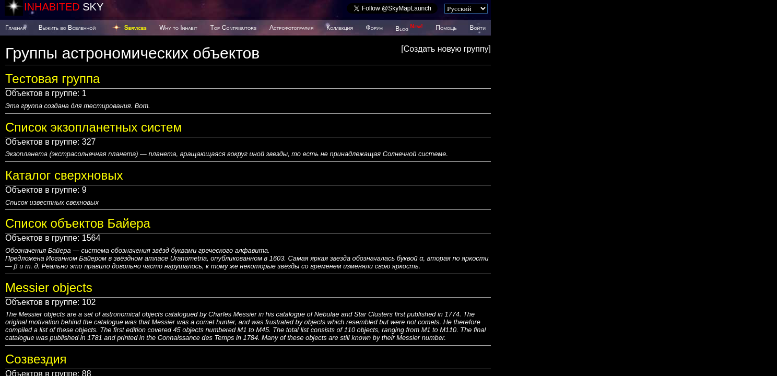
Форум (374, 27)
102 (89, 302)
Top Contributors (233, 27)
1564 (91, 237)
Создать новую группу (446, 48)
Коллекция (339, 27)
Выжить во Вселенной (67, 27)
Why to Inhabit (178, 27)
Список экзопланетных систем (93, 127)
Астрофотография (291, 27)
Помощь (445, 27)
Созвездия (36, 359)
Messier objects (48, 287)
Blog (409, 28)
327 (89, 141)
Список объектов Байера (77, 223)
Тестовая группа (52, 79)
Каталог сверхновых (64, 175)
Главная (15, 27)
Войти (477, 27)
